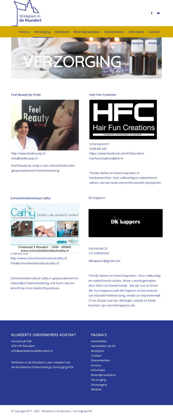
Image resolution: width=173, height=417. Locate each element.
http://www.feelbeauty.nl (28, 153)
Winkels (96, 389)
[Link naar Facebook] (151, 13)
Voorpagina (99, 385)
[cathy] (45, 228)
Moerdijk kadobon (103, 375)
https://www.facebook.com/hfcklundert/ (116, 154)
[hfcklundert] (123, 119)
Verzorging (98, 380)
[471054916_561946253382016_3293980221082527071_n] (125, 226)
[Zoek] (121, 43)
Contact (96, 356)
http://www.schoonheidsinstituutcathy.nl (38, 258)
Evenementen (100, 360)
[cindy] (45, 125)
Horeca (96, 365)
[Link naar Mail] (158, 13)
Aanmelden (99, 341)
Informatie (98, 370)
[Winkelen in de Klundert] (26, 13)
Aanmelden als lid (103, 346)
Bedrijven (97, 351)
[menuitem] (154, 31)
